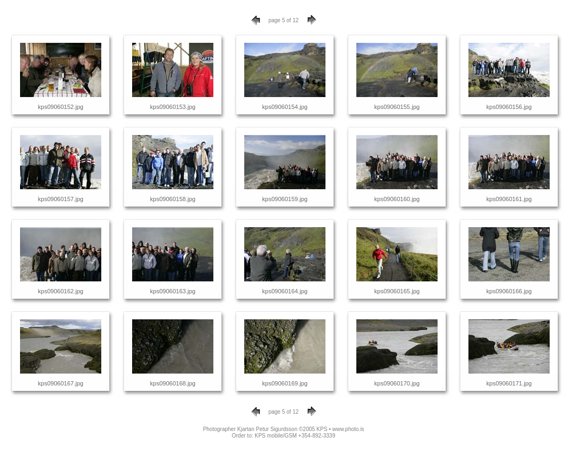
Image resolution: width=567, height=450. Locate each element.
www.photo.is (348, 429)
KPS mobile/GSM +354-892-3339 (295, 436)
